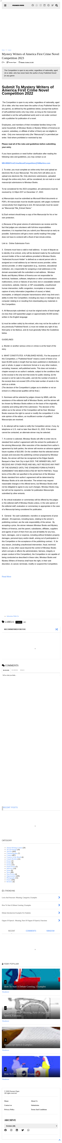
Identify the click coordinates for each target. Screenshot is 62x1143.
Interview (10, 868)
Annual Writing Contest (14, 848)
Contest (9, 50)
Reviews (9, 882)
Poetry (9, 880)
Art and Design (12, 850)
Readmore (5, 992)
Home (3, 50)
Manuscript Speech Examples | (18, 1045)
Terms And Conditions (39, 1109)
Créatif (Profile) (12, 859)
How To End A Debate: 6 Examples (21, 1074)
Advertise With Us (13, 616)
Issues (9, 870)
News (8, 872)
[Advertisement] (31, 29)
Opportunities (11, 876)
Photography (11, 878)
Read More (6, 577)
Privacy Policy (9, 1109)
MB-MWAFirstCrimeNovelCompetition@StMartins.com (26, 163)
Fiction (9, 865)
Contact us (8, 1105)
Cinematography (12, 853)
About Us (34, 1101)
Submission (35, 1105)
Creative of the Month (14, 857)
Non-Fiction (11, 874)
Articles (9, 851)
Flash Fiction (11, 867)
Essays (9, 861)
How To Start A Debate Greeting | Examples (25, 986)
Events (9, 863)
